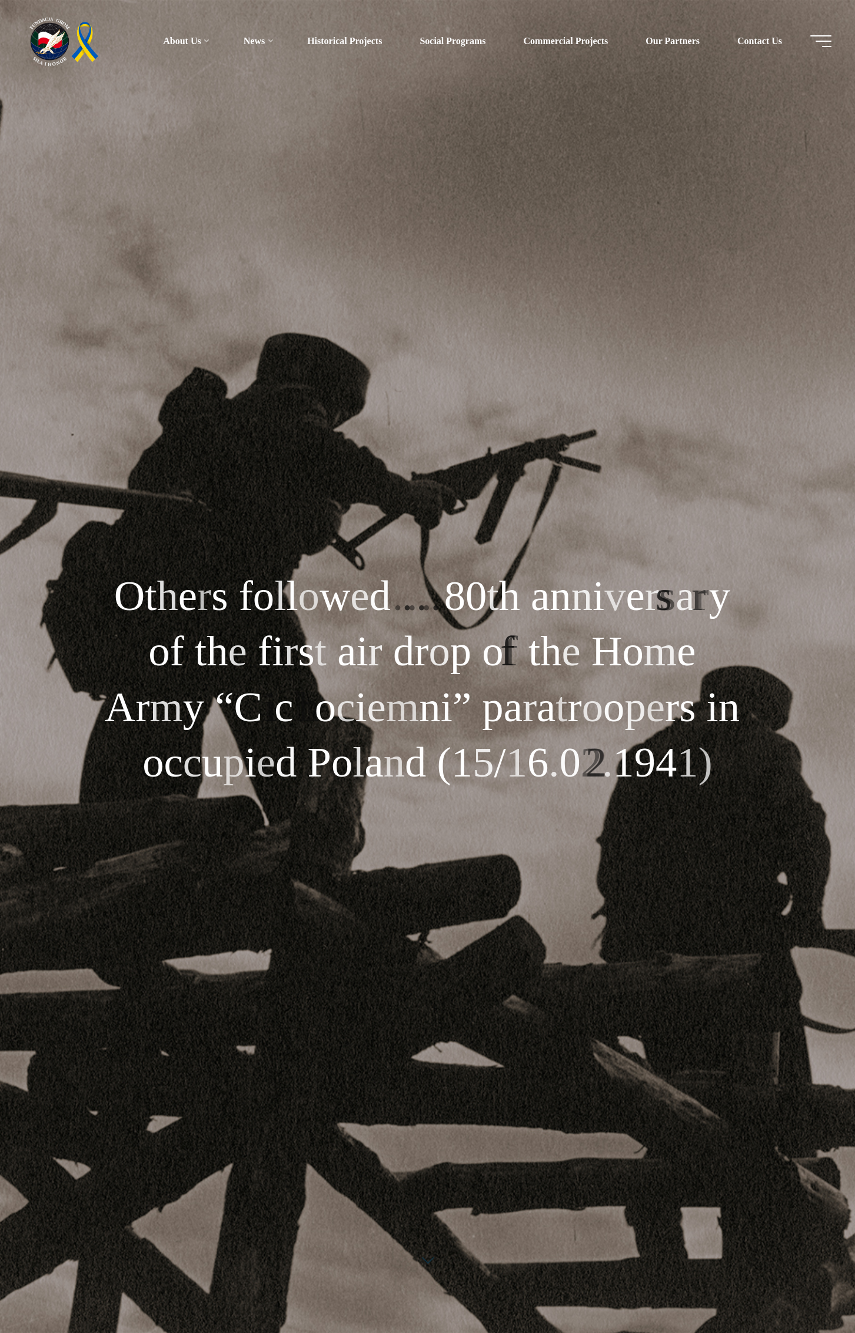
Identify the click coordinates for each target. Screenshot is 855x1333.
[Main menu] (820, 41)
